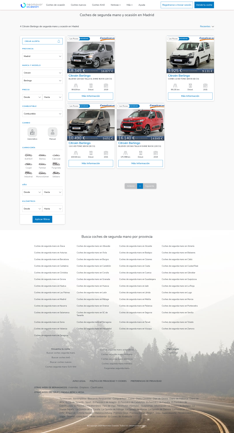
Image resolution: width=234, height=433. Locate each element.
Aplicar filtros (42, 219)
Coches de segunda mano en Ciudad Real (180, 266)
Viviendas (73, 387)
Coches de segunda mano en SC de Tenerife (92, 314)
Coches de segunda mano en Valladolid (94, 328)
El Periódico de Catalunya (131, 402)
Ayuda (141, 4)
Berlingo (28, 80)
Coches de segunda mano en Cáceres (135, 259)
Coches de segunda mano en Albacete (93, 246)
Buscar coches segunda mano (61, 352)
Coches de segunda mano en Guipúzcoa (179, 279)
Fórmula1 (134, 405)
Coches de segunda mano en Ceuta (134, 266)
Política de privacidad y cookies (108, 381)
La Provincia (178, 409)
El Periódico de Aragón (105, 402)
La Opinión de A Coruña (88, 409)
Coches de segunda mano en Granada (93, 279)
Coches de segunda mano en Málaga (93, 299)
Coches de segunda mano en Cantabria (51, 266)
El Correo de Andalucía (120, 416)
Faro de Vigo (109, 405)
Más (129, 4)
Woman (71, 416)
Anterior (131, 186)
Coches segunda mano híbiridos (117, 363)
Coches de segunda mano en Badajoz (135, 252)
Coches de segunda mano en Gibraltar (178, 272)
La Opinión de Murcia (136, 409)
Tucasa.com (66, 398)
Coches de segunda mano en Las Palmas (52, 292)
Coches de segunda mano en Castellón (94, 266)
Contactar (173, 352)
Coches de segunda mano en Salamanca (51, 312)
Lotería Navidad (85, 413)
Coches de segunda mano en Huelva (50, 286)
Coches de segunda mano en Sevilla (177, 312)
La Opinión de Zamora (159, 409)
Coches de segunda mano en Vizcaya (135, 328)
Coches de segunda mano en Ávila (92, 252)
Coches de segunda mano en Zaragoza (51, 335)
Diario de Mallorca (179, 398)
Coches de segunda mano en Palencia (135, 306)
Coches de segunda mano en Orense (93, 306)
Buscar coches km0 (61, 357)
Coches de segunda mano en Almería (178, 246)
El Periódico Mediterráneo (87, 405)
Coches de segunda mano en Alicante (135, 246)
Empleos (84, 387)
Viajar (62, 416)
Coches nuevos (78, 4)
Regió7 (150, 413)
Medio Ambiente (98, 416)
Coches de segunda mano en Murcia (177, 299)
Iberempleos (79, 398)
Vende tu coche (204, 4)
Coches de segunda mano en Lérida (134, 292)
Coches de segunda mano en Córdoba (51, 272)
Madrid (27, 56)
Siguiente (149, 186)
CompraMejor (120, 398)
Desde (27, 97)
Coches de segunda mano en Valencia (50, 328)
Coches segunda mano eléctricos (117, 359)
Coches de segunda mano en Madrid (50, 299)
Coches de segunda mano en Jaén (134, 286)
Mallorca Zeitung (103, 413)
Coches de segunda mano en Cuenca (135, 272)
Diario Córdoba (143, 398)
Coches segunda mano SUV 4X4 (60, 366)
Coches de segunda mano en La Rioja (178, 286)
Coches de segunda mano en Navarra (50, 306)
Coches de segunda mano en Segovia (135, 312)
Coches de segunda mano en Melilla (135, 299)
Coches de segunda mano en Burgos (93, 259)
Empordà (70, 413)
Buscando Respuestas (99, 398)
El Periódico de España (158, 402)
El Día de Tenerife (75, 402)
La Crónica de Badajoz (179, 405)
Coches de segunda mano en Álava (49, 246)
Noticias (115, 4)
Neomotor (122, 405)
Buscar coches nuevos (60, 362)
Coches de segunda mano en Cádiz (177, 259)
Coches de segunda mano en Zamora (178, 328)
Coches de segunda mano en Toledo (178, 322)
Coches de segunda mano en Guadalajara (137, 279)
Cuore (131, 398)
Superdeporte (169, 413)
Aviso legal (79, 381)
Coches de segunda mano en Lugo (177, 292)
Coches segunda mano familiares (117, 354)
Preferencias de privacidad (146, 381)
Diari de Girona (160, 398)
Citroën (27, 72)
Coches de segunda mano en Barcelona (51, 259)
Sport (88, 402)
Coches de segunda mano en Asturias (50, 252)
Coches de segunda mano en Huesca (93, 286)
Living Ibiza (82, 416)
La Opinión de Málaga (113, 409)
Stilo (158, 413)
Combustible (30, 113)
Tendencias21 (185, 413)
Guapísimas (147, 405)
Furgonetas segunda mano (117, 368)
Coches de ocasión (55, 4)
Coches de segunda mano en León (92, 292)
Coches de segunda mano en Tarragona (94, 322)
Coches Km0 (98, 4)
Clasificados (96, 387)
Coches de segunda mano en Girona (50, 279)
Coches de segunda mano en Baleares (178, 252)
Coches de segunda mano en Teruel (134, 322)
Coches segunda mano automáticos (117, 349)
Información (160, 405)
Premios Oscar (137, 413)
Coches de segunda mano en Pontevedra (180, 306)
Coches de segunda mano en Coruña (93, 272)
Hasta (47, 97)
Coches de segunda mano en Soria (49, 322)
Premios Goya (121, 413)
